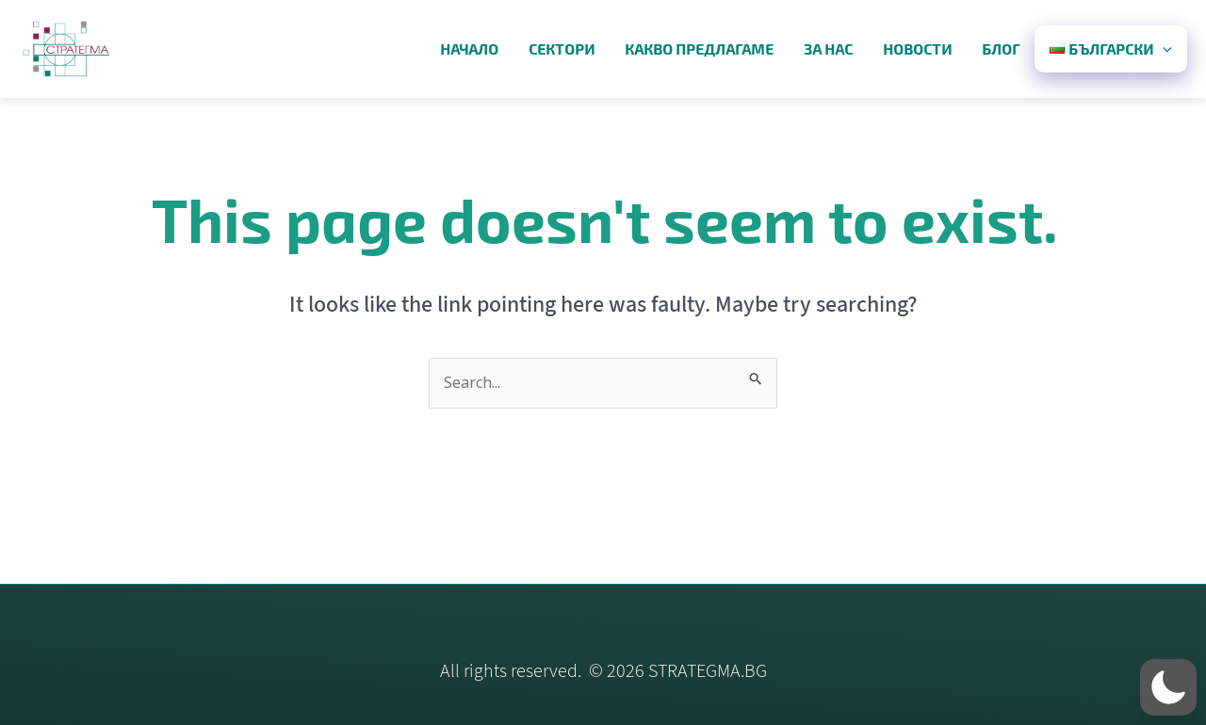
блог (1000, 48)
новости (917, 48)
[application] (1162, 48)
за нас (828, 48)
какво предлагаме (699, 48)
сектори (562, 48)
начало (469, 48)
